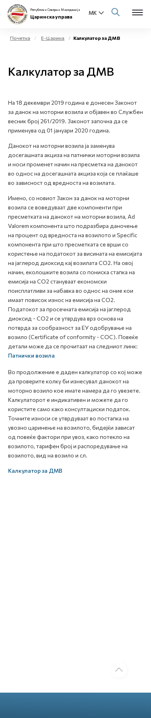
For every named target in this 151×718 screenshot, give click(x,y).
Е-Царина (52, 38)
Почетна (20, 38)
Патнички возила (31, 355)
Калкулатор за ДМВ (35, 470)
